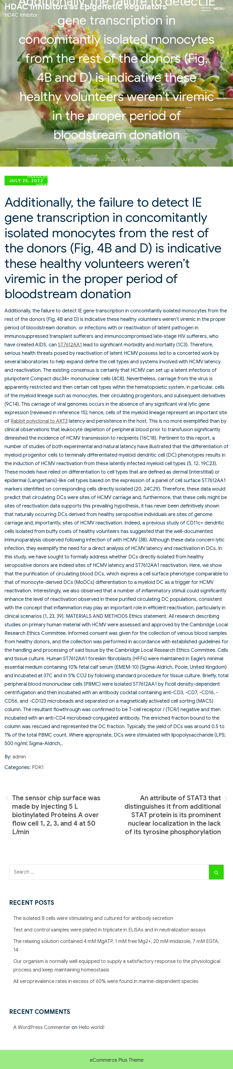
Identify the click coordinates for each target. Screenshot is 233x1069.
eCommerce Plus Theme (117, 1060)
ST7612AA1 (70, 345)
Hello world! (91, 1027)
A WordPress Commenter (41, 1027)
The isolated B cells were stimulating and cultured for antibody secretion (93, 918)
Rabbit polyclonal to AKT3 (39, 421)
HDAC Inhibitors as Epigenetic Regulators (86, 7)
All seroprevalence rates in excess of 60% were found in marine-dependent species (105, 981)
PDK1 (38, 767)
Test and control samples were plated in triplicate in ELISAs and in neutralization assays (109, 930)
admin (19, 757)
